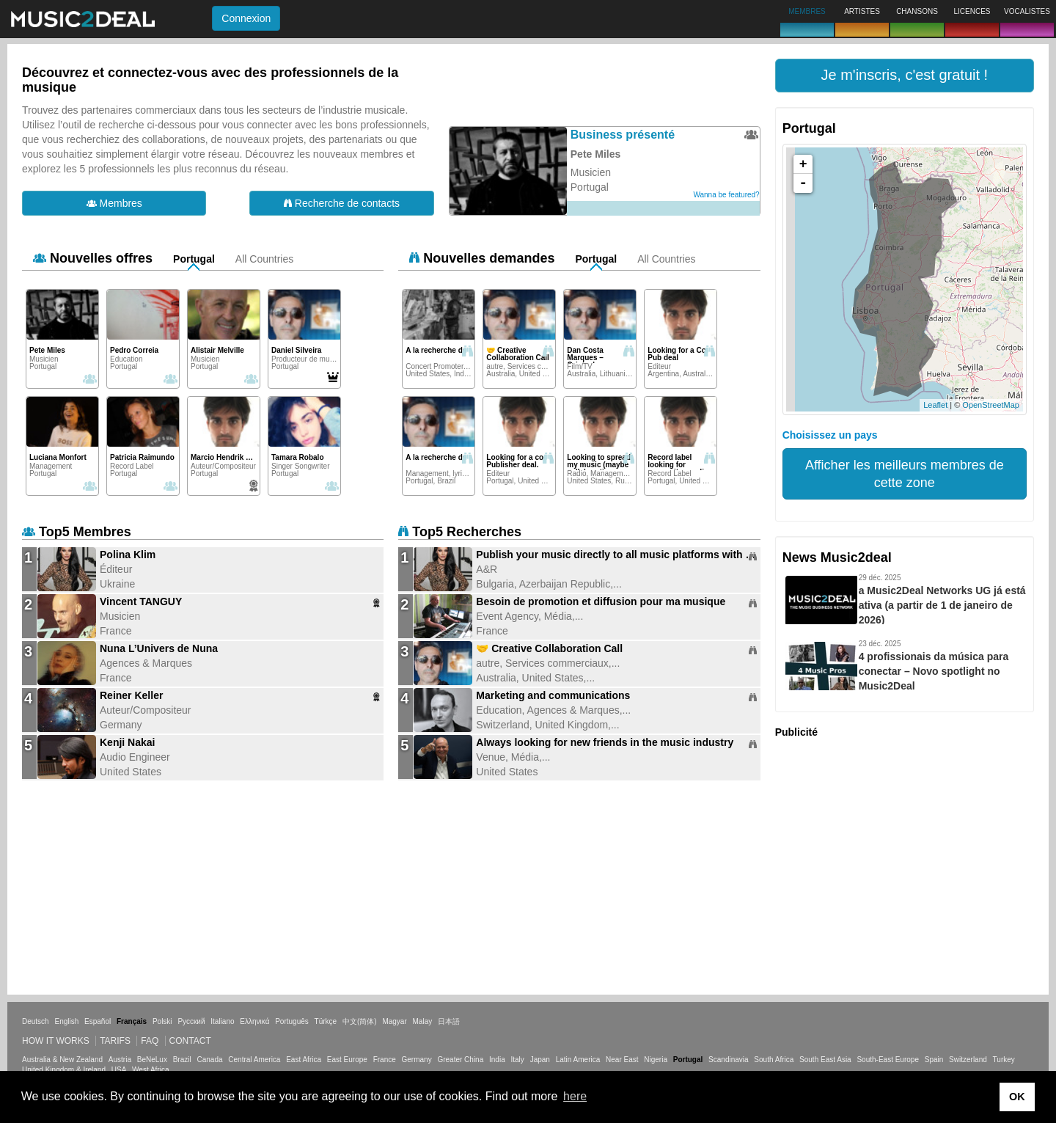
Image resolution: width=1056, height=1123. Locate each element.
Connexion (246, 18)
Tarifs (115, 1041)
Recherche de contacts (342, 203)
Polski (162, 1021)
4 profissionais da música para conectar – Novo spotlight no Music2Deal (934, 671)
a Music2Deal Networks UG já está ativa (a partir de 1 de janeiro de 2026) (942, 605)
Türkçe (326, 1021)
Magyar (394, 1021)
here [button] (575, 1096)
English (66, 1021)
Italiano (222, 1021)
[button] (904, 75)
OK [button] (1017, 1096)
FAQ (149, 1041)
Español (97, 1021)
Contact (190, 1041)
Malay (423, 1021)
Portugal (194, 259)
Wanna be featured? (726, 195)
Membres (114, 203)
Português (292, 1021)
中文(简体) (359, 1021)
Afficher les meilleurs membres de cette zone (904, 474)
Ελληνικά (254, 1021)
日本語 (449, 1021)
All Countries (264, 259)
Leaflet (935, 404)
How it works (55, 1041)
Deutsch (35, 1021)
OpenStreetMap (990, 404)
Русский (191, 1021)
